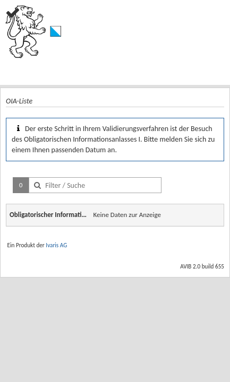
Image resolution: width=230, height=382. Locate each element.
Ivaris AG (56, 245)
